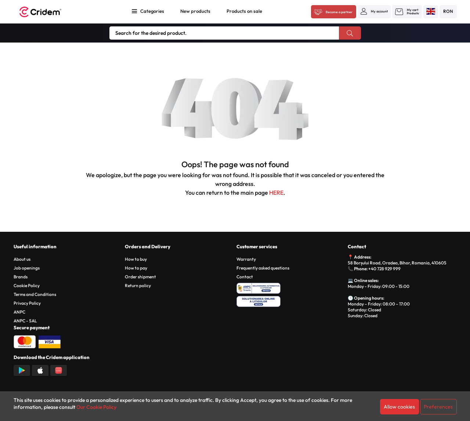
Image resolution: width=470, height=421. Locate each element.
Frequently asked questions (262, 268)
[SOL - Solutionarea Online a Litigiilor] (291, 300)
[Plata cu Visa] (50, 341)
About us (22, 259)
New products (195, 11)
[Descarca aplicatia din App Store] (40, 369)
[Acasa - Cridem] (48, 12)
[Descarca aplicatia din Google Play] (22, 369)
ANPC (19, 312)
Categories (152, 11)
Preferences (438, 406)
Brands (21, 276)
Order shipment (140, 276)
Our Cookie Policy (96, 407)
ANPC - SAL (25, 320)
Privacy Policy (27, 303)
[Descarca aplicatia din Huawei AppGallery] (58, 369)
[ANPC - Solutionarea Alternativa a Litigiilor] (291, 287)
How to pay (136, 268)
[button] (374, 11)
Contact (244, 276)
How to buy (136, 259)
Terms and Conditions (35, 294)
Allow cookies (399, 406)
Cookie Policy (27, 285)
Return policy (138, 285)
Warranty (246, 259)
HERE (276, 192)
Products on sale (244, 11)
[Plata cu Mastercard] (25, 341)
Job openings (27, 268)
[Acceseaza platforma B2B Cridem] (333, 12)
